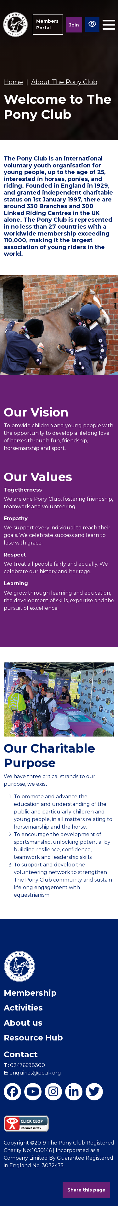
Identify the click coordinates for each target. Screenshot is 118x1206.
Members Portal (47, 24)
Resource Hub (33, 1037)
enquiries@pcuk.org (32, 1073)
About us (23, 1023)
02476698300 (24, 1065)
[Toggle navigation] (109, 25)
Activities (23, 1007)
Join (74, 25)
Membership (30, 993)
